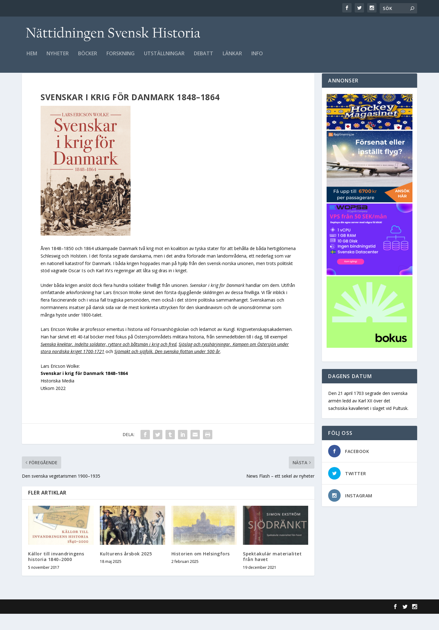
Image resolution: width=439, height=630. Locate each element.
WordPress (123, 623)
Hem (32, 58)
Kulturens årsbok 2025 (126, 570)
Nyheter (58, 58)
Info (257, 58)
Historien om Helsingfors (200, 570)
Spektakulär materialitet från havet (272, 572)
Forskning (120, 58)
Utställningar (164, 58)
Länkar (232, 58)
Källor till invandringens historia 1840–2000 (56, 572)
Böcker (87, 58)
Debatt (203, 58)
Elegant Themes (65, 623)
